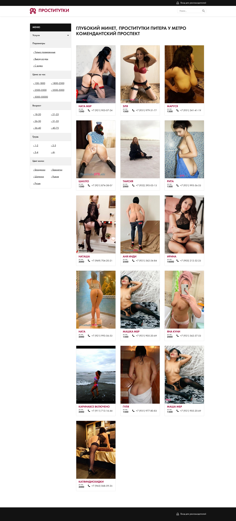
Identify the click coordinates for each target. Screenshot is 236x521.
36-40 (38, 128)
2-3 (54, 145)
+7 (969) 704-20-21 (102, 261)
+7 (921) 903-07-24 (102, 110)
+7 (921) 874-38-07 (102, 185)
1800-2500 (58, 83)
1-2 (36, 145)
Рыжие (55, 177)
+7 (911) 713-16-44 (102, 411)
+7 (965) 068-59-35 (102, 486)
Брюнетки (57, 170)
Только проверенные (45, 52)
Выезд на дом (41, 59)
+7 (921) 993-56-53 (190, 185)
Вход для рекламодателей (193, 3)
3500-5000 (58, 90)
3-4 (36, 152)
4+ (53, 152)
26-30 (38, 121)
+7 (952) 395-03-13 (146, 185)
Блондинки (40, 170)
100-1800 (40, 83)
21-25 (55, 114)
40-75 (55, 128)
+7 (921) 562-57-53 (190, 336)
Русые (38, 183)
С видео (39, 66)
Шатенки (39, 177)
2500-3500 (41, 90)
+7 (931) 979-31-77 (146, 110)
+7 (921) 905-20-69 (146, 336)
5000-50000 (41, 97)
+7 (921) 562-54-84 (146, 261)
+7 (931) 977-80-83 (146, 411)
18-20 (38, 114)
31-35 (55, 121)
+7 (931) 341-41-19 (190, 110)
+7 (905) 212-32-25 (190, 261)
